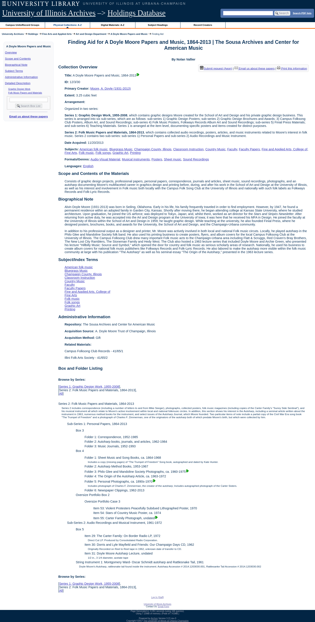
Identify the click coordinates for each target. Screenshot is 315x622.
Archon (154, 618)
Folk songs (103, 153)
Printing (135, 153)
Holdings (33, 34)
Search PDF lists (302, 13)
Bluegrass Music (121, 149)
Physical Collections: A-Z (67, 25)
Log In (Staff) (157, 597)
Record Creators (203, 25)
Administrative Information (21, 77)
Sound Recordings (196, 159)
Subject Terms (14, 71)
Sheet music (172, 159)
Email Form (163, 606)
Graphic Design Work (19, 89)
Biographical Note (16, 64)
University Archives (13, 34)
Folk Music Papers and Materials (25, 92)
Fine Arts (71, 153)
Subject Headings (158, 25)
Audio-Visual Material (105, 159)
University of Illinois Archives (49, 13)
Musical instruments (136, 159)
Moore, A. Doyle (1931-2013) (110, 88)
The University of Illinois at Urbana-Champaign (166, 621)
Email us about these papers (28, 116)
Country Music (215, 149)
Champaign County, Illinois (153, 149)
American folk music (93, 149)
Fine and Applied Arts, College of (284, 149)
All (61, 393)
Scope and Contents (18, 58)
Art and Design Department (91, 34)
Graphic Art (120, 153)
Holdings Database (137, 13)
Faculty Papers (249, 149)
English (88, 166)
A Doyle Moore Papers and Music (129, 34)
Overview (11, 52)
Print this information (292, 68)
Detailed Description (17, 83)
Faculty (232, 149)
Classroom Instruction (188, 149)
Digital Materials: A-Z (112, 25)
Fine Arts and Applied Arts (57, 34)
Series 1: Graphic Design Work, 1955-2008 (89, 386)
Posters (156, 159)
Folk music (86, 153)
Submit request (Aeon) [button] (216, 68)
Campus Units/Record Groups (22, 25)
